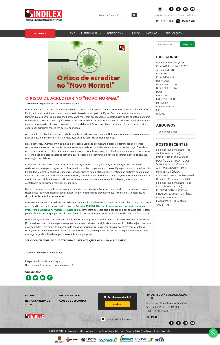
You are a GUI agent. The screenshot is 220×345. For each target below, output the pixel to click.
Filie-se (39, 33)
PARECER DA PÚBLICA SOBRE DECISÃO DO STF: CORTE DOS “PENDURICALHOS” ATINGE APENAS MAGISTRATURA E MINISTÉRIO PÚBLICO (172, 164)
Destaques (163, 80)
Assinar (117, 304)
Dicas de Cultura (167, 84)
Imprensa (162, 102)
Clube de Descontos (73, 300)
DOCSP (160, 91)
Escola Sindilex (70, 295)
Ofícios (160, 113)
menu (159, 110)
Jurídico (134, 33)
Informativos (165, 106)
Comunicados (165, 77)
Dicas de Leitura (166, 88)
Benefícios (114, 33)
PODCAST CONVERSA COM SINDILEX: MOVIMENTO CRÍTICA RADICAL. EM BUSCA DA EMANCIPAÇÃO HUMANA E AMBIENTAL (174, 197)
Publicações (174, 33)
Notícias (151, 33)
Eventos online (166, 99)
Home (71, 33)
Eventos (161, 95)
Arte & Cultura (165, 69)
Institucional (90, 33)
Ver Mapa (152, 316)
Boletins (161, 73)
